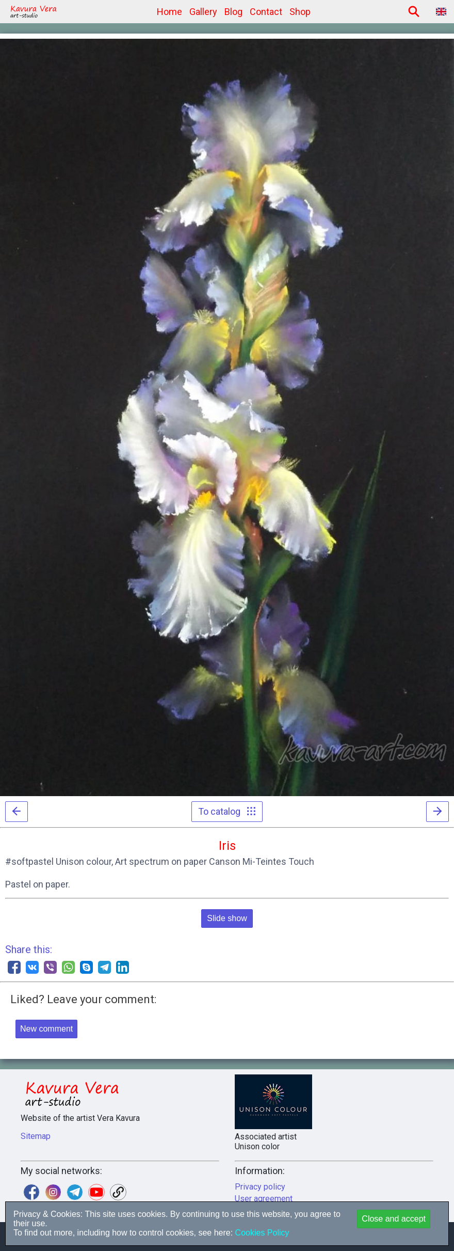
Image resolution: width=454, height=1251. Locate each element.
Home (169, 11)
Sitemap (36, 1136)
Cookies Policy (261, 1232)
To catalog (227, 811)
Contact (266, 11)
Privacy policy (260, 1187)
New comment (46, 1028)
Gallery (203, 11)
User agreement (264, 1199)
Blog (233, 11)
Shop (300, 11)
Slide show (227, 918)
